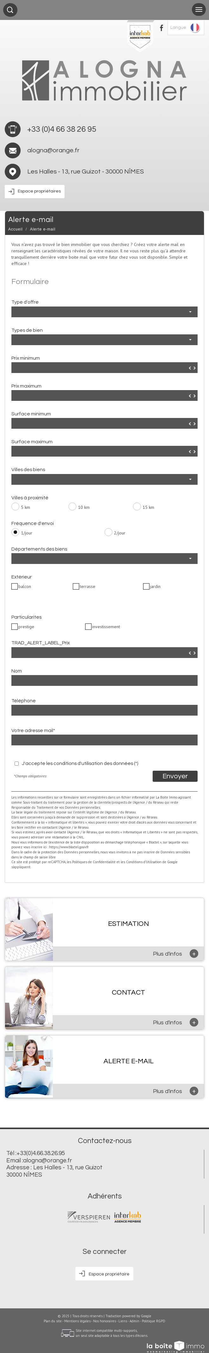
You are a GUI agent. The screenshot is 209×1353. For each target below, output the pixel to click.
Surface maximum (32, 441)
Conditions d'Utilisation (144, 862)
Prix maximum (26, 386)
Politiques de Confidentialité (94, 862)
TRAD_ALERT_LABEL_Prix (40, 642)
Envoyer (175, 776)
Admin (134, 1321)
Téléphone (23, 700)
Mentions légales (77, 1321)
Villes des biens (28, 469)
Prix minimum (25, 358)
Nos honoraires (104, 1321)
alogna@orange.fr (53, 150)
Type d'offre (25, 302)
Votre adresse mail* (33, 730)
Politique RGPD (153, 1321)
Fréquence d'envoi (32, 523)
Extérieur (21, 576)
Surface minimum (31, 413)
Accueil (15, 229)
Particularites (26, 617)
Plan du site (53, 1321)
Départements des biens (39, 549)
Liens (122, 1321)
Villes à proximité (29, 497)
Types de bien (27, 330)
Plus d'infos (175, 953)
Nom (16, 670)
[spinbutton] (104, 368)
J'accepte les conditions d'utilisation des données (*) (80, 763)
